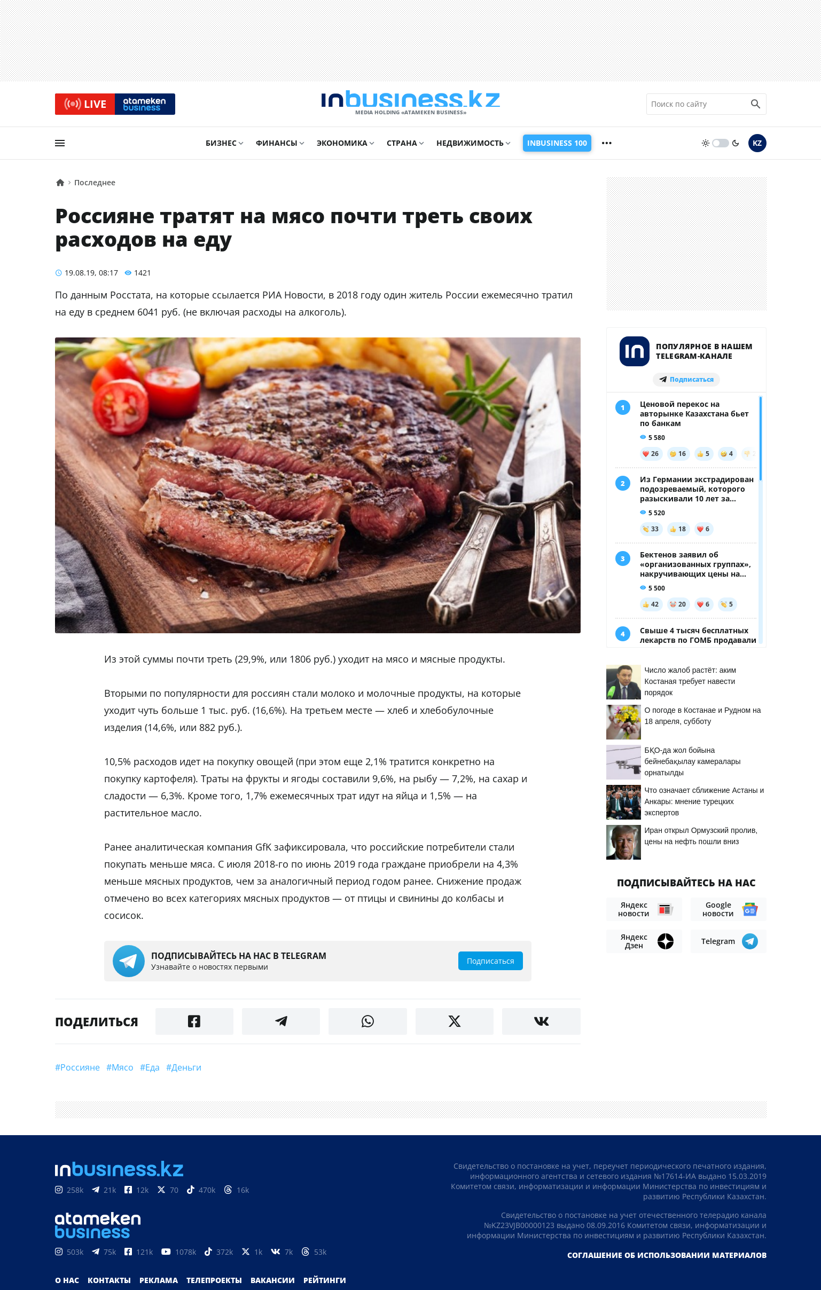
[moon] (735, 148)
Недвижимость (470, 148)
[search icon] (756, 106)
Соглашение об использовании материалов (667, 1260)
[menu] (59, 148)
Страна (402, 148)
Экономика (342, 148)
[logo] (410, 106)
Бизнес (221, 148)
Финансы (277, 148)
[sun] (705, 148)
